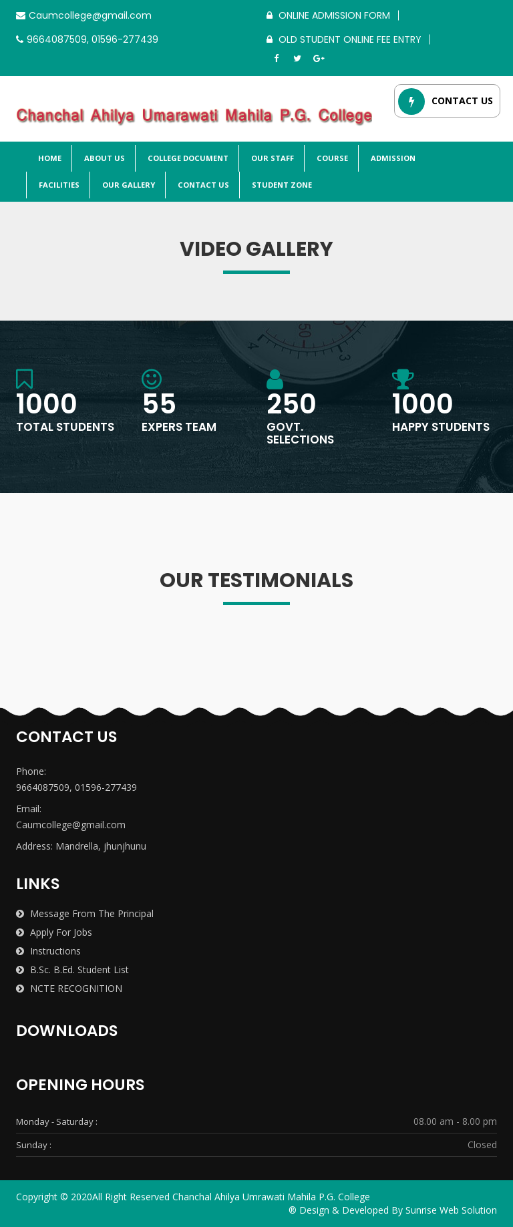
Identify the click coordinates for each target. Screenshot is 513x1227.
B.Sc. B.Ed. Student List (72, 969)
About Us (103, 158)
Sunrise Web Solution (451, 1210)
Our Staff (271, 158)
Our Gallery (127, 185)
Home (48, 158)
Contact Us (202, 185)
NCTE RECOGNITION (69, 988)
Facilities (58, 185)
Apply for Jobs (54, 932)
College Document (187, 158)
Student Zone (281, 185)
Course (331, 158)
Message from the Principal (85, 913)
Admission (392, 158)
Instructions (48, 950)
